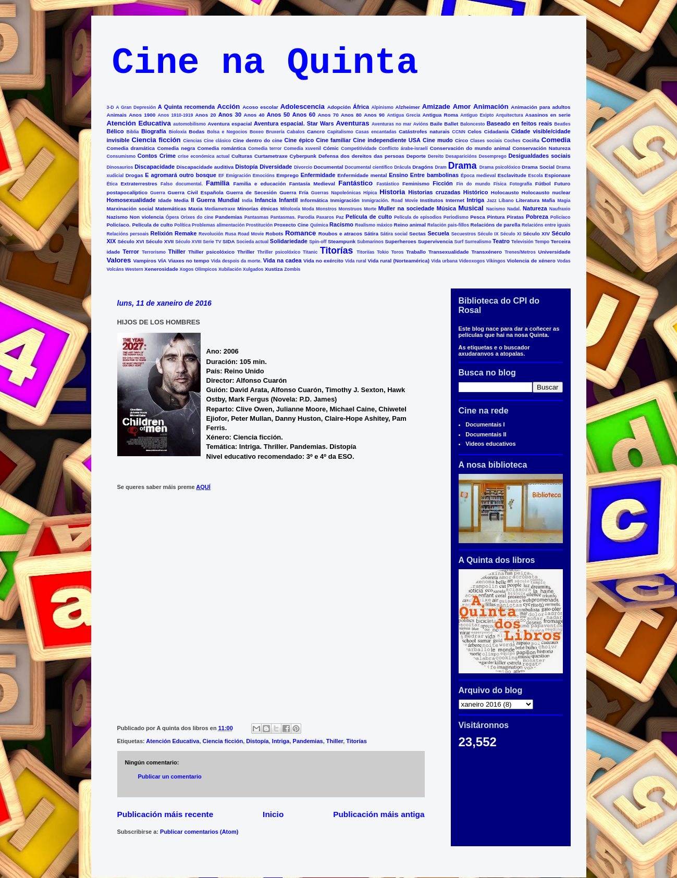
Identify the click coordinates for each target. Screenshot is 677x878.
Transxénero (486, 252)
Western (134, 269)
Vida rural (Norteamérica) (399, 261)
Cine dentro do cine (257, 140)
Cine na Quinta (265, 63)
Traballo (416, 252)
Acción (228, 106)
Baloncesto (472, 124)
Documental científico (369, 167)
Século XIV (536, 233)
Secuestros (463, 233)
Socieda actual (253, 241)
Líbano (506, 200)
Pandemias (228, 217)
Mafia (548, 200)
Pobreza (537, 217)
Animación (490, 106)
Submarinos (370, 241)
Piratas (515, 217)
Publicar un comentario (170, 776)
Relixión (162, 233)
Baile (436, 124)
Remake (185, 233)
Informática (314, 200)
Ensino (398, 175)
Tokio (383, 252)
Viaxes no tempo (189, 261)
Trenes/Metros (520, 252)
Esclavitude (512, 175)
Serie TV (212, 241)
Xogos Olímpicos (198, 269)
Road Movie (251, 233)
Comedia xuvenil (302, 148)
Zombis (292, 269)
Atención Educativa (139, 123)
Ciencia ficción (156, 140)
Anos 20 (205, 115)
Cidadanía (496, 131)
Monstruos (350, 208)
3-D (110, 107)
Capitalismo (340, 131)
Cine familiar (333, 140)
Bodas (196, 131)
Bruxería (275, 131)
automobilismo (189, 124)
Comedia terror (265, 148)
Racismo (341, 224)
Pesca (477, 217)
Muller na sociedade (406, 208)
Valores (119, 260)
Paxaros (325, 217)
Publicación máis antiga (378, 814)
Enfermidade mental (362, 175)
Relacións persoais (128, 233)
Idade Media (173, 200)
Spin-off (317, 241)
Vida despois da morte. (236, 261)
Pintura (496, 217)
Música (446, 208)
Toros (397, 252)
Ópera (172, 217)
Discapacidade (154, 167)
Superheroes (400, 241)
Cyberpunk (303, 156)
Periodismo (456, 217)
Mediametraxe (220, 208)
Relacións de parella (496, 225)
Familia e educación (259, 183)
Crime (167, 156)
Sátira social (394, 233)
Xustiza (274, 269)
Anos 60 (303, 114)
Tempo (542, 241)
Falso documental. (182, 183)
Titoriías (365, 252)
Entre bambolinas (434, 175)
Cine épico (299, 140)
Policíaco (560, 217)
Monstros (326, 208)
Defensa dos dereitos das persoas (361, 156)
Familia (217, 183)
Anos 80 (351, 115)
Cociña (530, 140)
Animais (117, 115)
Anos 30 (229, 114)
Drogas (134, 175)
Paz (339, 217)
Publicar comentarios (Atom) (199, 832)
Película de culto (369, 217)
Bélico (115, 131)
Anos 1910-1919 (175, 115)
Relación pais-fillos (448, 225)
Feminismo (415, 183)
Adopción (339, 107)
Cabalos (295, 131)
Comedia (556, 140)
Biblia (133, 131)
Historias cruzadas (434, 192)
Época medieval (478, 175)
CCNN (458, 131)
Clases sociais (486, 140)
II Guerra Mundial (215, 200)
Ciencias (192, 140)
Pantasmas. (283, 217)
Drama (462, 165)
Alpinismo (382, 107)
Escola (535, 175)
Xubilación (229, 269)
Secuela (438, 233)
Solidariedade (288, 241)
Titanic (310, 252)
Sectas (417, 233)
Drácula (402, 167)
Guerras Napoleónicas (336, 192)
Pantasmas (256, 217)
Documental (328, 167)
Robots (275, 233)
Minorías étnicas (257, 208)
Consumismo (121, 156)
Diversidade (276, 167)
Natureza (535, 208)
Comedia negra (176, 148)
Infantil (288, 200)
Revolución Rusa (217, 233)
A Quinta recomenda (186, 107)
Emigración (238, 175)
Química (319, 225)
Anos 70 (328, 115)
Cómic (331, 148)
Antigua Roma (440, 115)
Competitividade (358, 148)
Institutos (431, 200)
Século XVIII (188, 241)
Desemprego (493, 156)
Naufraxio (560, 208)
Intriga (476, 200)
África (361, 107)
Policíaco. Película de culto (140, 225)
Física (500, 183)
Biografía (153, 131)
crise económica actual (203, 156)
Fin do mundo (473, 183)
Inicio (273, 814)
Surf (459, 241)
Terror (130, 251)
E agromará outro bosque (180, 175)
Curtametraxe (271, 156)
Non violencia (147, 217)
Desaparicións (461, 156)
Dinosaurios (120, 167)
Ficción (443, 183)
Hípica (370, 192)
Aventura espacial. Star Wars (294, 123)
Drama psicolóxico (500, 167)
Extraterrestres (139, 183)
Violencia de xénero (531, 261)
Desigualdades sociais (539, 156)
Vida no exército (323, 261)
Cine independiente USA (387, 140)
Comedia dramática (131, 148)
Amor (462, 106)
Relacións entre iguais (546, 225)
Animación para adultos (540, 107)
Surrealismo (478, 241)
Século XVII (159, 241)
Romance (300, 233)
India (247, 200)
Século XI (510, 233)
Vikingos (496, 261)
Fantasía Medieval (312, 183)
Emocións (264, 175)
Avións (420, 124)
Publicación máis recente (165, 814)
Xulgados (253, 269)
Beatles (562, 124)
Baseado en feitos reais (519, 123)
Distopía (246, 167)
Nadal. (514, 208)
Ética (112, 183)
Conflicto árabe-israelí (403, 148)
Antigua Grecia (403, 115)
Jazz (492, 200)
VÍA (162, 261)
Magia (564, 200)
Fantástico (355, 183)
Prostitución (259, 225)
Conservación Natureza (541, 148)
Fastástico (387, 183)
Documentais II (485, 434)
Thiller (177, 251)
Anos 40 (254, 115)
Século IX (487, 233)
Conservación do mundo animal (470, 148)
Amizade (436, 106)
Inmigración (345, 200)
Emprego (287, 175)
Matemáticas (170, 208)
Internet (455, 200)
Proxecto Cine (291, 225)
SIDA (229, 241)
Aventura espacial (229, 124)
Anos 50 (278, 114)
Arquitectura (509, 115)
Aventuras (352, 123)
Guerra (157, 192)
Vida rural (355, 261)
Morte (370, 208)
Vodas (564, 261)
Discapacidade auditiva (205, 167)
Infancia (266, 200)
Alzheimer (408, 107)
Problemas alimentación (218, 225)
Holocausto (505, 192)
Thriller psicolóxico (278, 252)
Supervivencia (435, 241)
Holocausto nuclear (546, 192)
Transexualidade (448, 252)
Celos (474, 131)
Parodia (306, 217)
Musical (470, 208)
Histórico (475, 192)
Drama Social (538, 167)
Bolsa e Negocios (227, 131)
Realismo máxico (373, 225)
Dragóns (422, 167)
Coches (512, 140)
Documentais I (484, 424)
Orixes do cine (197, 217)
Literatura (528, 200)
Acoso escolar (260, 107)
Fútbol (543, 183)
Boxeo (257, 131)
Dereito (436, 156)
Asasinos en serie (548, 115)
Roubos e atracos (340, 233)
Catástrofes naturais (424, 131)
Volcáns (115, 269)
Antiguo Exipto (477, 115)
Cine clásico (217, 140)
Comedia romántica (222, 148)
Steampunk (341, 241)
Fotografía (521, 183)
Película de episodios (417, 217)
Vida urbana (444, 261)
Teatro (501, 241)
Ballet (451, 124)
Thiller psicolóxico (211, 252)
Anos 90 (374, 115)
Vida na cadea (282, 260)
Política (182, 225)
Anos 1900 (142, 115)
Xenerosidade (161, 269)
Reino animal (410, 225)
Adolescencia (302, 106)
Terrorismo (154, 252)
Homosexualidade (131, 200)
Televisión (522, 241)
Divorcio (303, 167)
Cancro (316, 131)
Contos (147, 156)
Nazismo (117, 217)
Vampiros (144, 261)
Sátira (371, 233)
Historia (392, 192)
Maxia (195, 208)
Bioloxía (178, 131)
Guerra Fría (294, 192)
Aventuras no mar (391, 124)
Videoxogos (472, 261)
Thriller (245, 252)
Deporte (416, 156)
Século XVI (130, 241)
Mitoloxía (290, 208)
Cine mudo (438, 140)
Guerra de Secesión (251, 192)
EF (221, 175)
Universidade (554, 252)
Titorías (336, 250)
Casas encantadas (376, 131)
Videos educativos (490, 444)
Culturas (241, 156)
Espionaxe (557, 175)
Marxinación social (130, 208)
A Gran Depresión (136, 107)
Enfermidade (318, 175)
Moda (308, 208)
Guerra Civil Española (196, 192)
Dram (441, 167)
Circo (461, 140)
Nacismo (496, 208)
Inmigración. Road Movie (390, 200)
